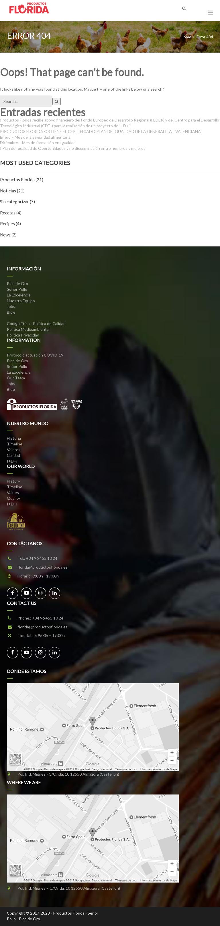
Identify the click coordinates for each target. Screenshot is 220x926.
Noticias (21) (12, 190)
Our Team (16, 377)
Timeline (14, 443)
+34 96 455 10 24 (41, 558)
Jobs (11, 306)
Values (13, 492)
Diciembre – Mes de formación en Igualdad (38, 142)
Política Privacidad (23, 334)
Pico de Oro (17, 283)
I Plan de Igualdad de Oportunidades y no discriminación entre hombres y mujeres (73, 148)
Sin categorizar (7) (17, 201)
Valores (13, 449)
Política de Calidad (49, 323)
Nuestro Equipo (21, 300)
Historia (14, 438)
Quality (13, 498)
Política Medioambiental (28, 329)
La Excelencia (19, 294)
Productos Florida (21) (21, 179)
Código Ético (18, 323)
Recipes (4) (10, 223)
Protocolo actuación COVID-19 (35, 355)
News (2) (8, 234)
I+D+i (12, 461)
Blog (11, 312)
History (13, 481)
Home (186, 36)
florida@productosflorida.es (42, 567)
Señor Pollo (17, 289)
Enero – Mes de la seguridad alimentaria (35, 137)
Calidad (13, 455)
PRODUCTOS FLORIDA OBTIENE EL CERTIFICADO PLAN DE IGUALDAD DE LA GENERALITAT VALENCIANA (100, 131)
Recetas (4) (10, 212)
